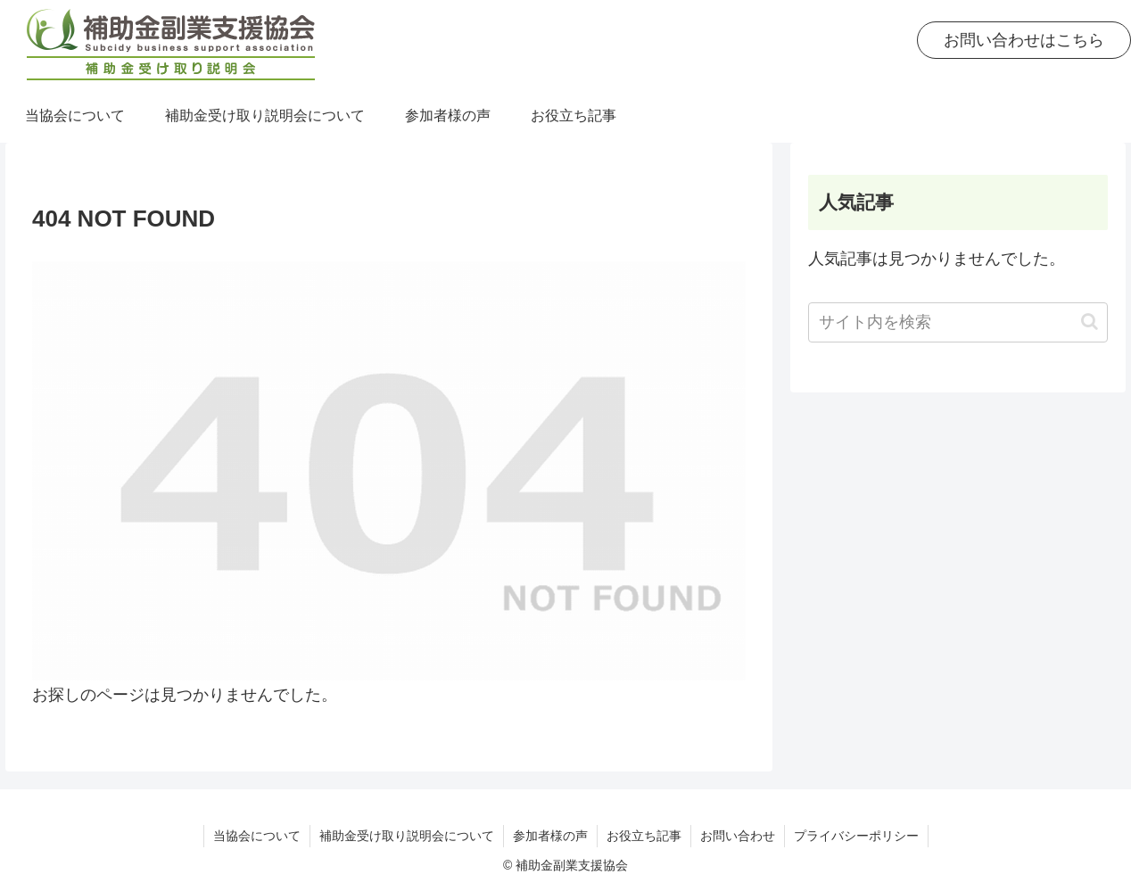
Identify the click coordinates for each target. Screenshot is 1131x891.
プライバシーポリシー (856, 836)
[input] (958, 322)
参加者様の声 (550, 836)
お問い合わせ (737, 836)
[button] (1089, 321)
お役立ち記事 (644, 836)
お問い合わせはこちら (1024, 40)
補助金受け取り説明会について (406, 836)
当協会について (257, 836)
